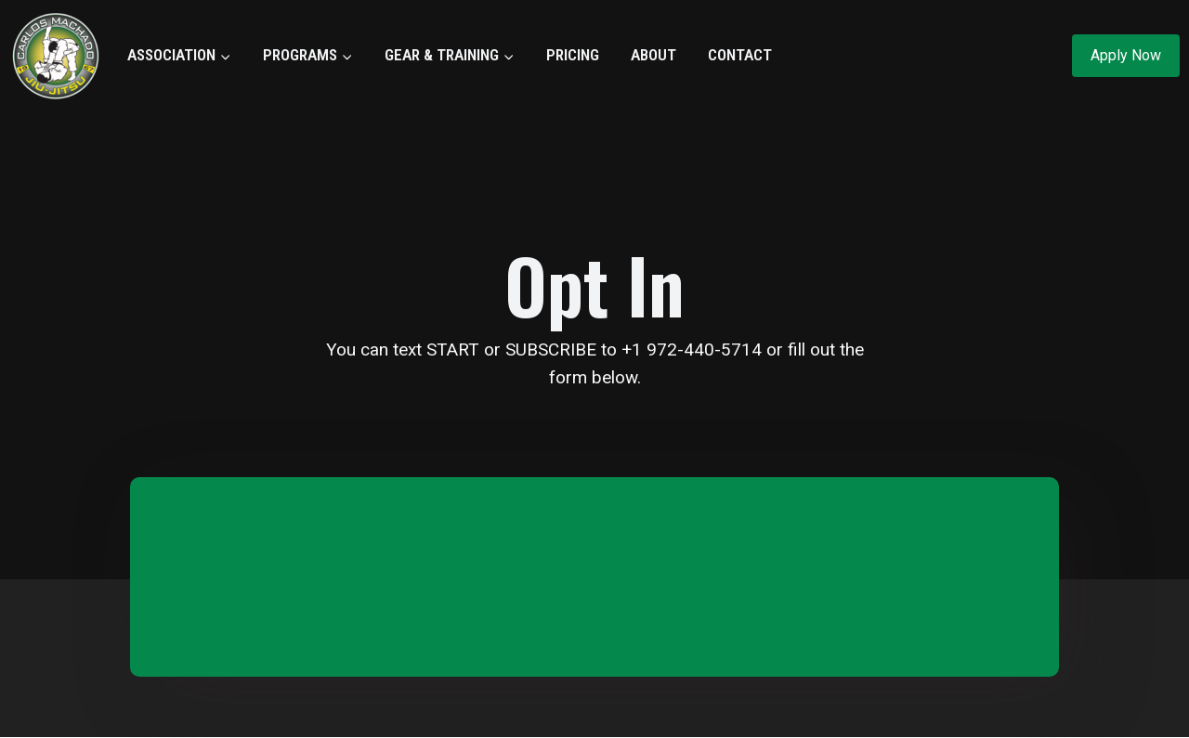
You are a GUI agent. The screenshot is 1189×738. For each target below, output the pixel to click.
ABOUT (653, 54)
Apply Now (1126, 55)
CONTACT (740, 54)
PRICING (572, 54)
